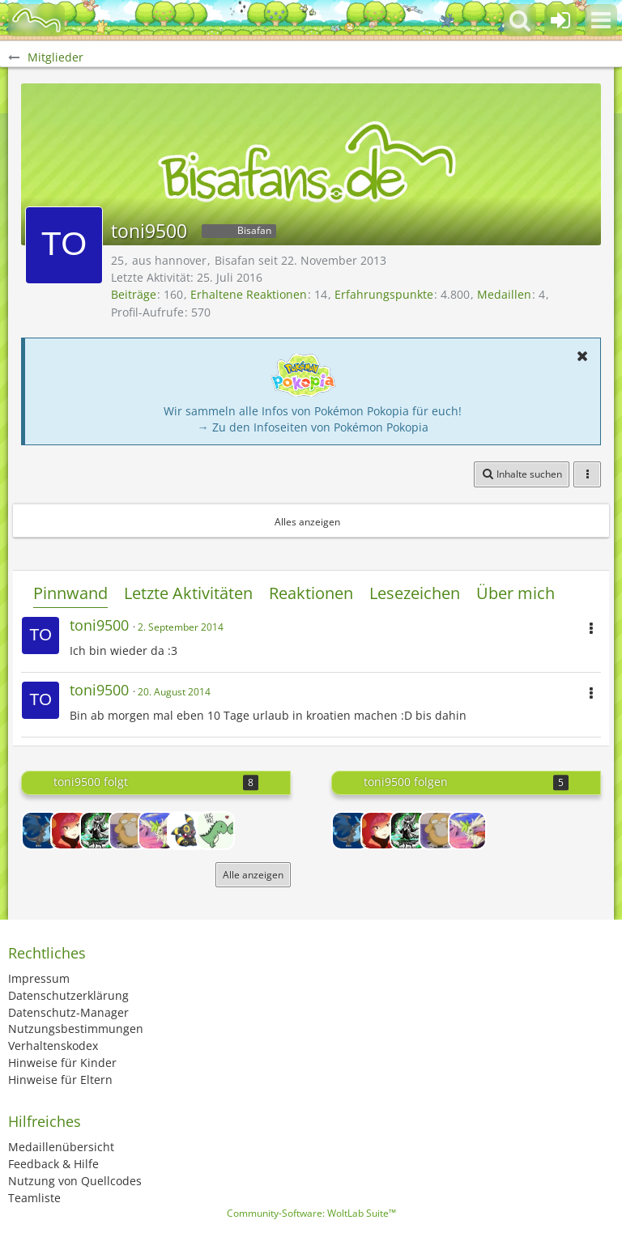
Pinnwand (70, 593)
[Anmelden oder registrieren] (560, 20)
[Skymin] (157, 830)
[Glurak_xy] (215, 830)
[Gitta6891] (128, 830)
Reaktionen (311, 593)
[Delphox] (98, 830)
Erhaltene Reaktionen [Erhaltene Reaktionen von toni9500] (248, 294)
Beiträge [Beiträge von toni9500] (133, 294)
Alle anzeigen (253, 875)
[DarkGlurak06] (40, 830)
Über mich (515, 593)
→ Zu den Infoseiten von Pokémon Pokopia (313, 427)
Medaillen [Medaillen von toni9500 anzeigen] (504, 294)
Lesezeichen (414, 593)
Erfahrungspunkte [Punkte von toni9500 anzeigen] (383, 294)
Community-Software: (311, 1213)
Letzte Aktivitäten (188, 593)
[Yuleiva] (186, 830)
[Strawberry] (69, 830)
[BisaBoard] (36, 20)
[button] (601, 20)
